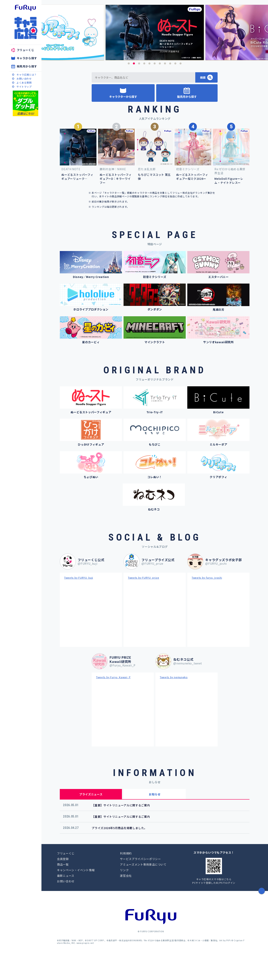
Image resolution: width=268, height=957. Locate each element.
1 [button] (129, 63)
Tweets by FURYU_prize (143, 577)
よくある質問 (24, 82)
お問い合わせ (24, 78)
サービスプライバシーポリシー (140, 859)
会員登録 (63, 859)
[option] (155, 32)
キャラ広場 (25, 28)
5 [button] (149, 63)
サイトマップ (24, 86)
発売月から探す (27, 66)
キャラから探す (27, 58)
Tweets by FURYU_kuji (78, 577)
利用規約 (126, 853)
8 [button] (165, 63)
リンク (124, 870)
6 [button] (155, 63)
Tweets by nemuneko (174, 677)
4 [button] (144, 63)
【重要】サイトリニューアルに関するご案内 (121, 805)
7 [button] (160, 63)
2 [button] (134, 63)
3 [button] (139, 63)
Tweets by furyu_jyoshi (207, 577)
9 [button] (170, 63)
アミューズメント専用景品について (143, 864)
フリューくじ (25, 50)
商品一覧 (63, 864)
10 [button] (175, 63)
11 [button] (181, 63)
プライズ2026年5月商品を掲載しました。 (119, 828)
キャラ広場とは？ (27, 74)
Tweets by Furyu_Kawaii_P (113, 677)
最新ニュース (65, 876)
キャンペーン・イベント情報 (76, 870)
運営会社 (126, 876)
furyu (25, 8)
